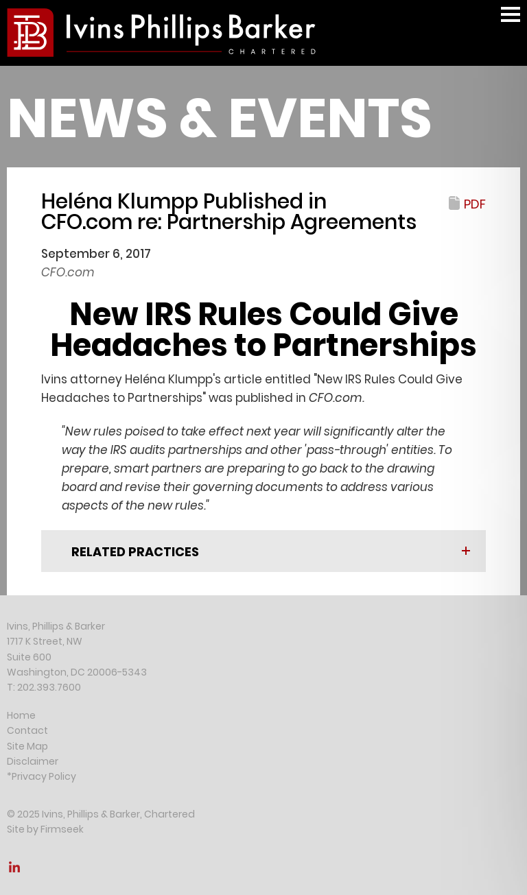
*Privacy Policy (41, 776)
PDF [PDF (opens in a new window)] (475, 204)
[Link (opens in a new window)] (14, 871)
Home (21, 715)
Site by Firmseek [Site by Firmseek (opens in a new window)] (45, 829)
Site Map (27, 746)
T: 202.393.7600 (44, 687)
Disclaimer (32, 761)
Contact (27, 730)
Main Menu (510, 21)
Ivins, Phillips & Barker (56, 626)
